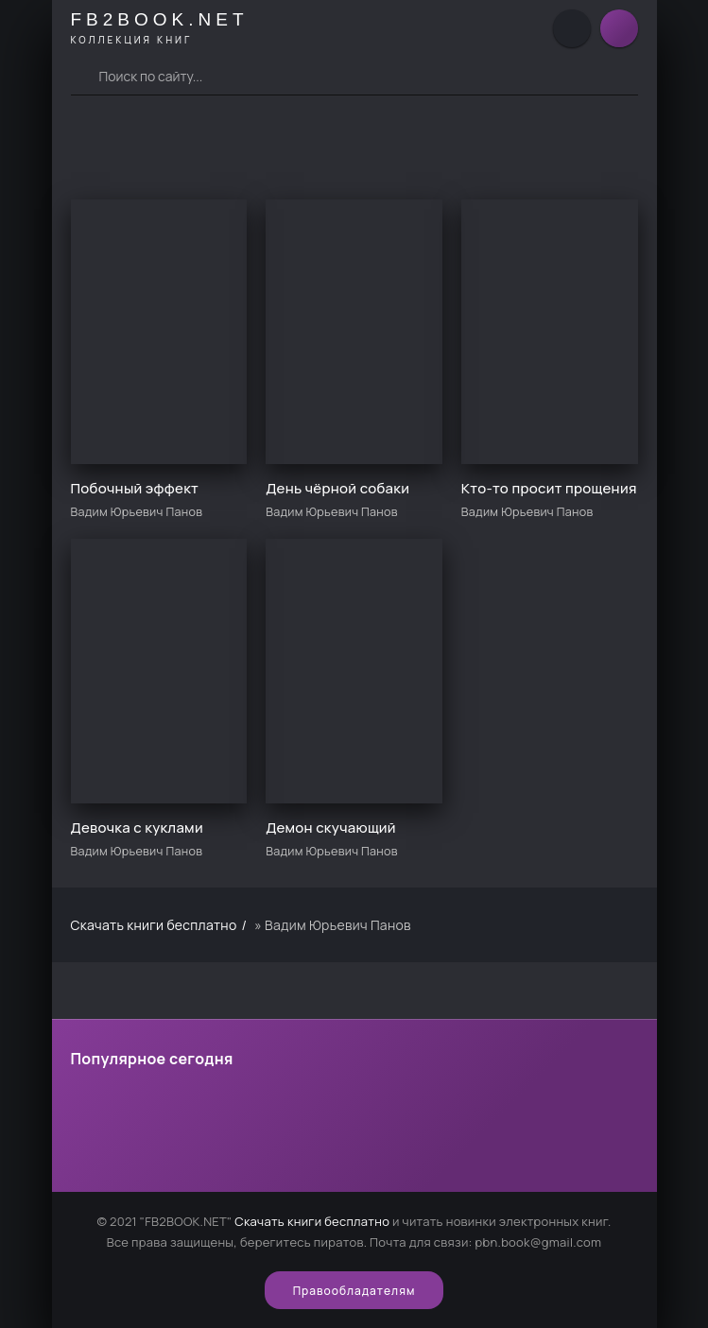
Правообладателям (354, 1291)
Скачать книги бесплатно (311, 1221)
